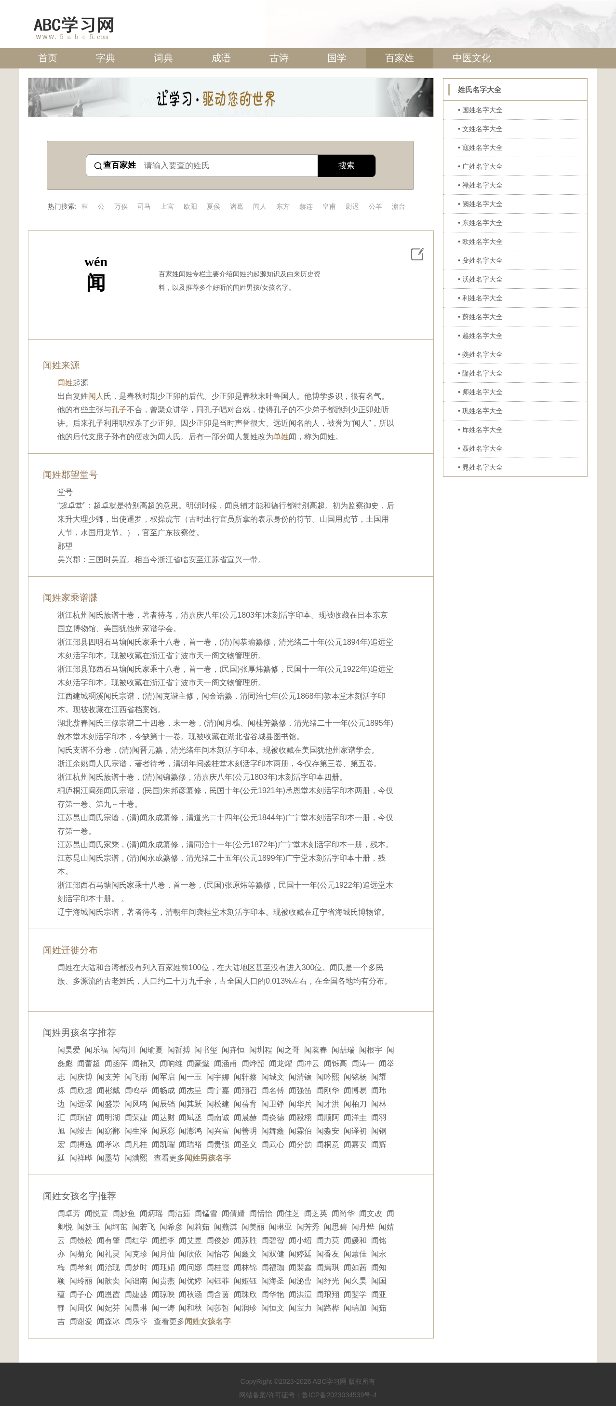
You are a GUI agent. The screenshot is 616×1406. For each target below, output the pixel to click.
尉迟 (352, 206)
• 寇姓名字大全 (480, 147)
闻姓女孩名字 (208, 1321)
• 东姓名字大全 (480, 223)
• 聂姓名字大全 (480, 448)
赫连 (306, 206)
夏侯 (213, 206)
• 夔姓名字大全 (480, 354)
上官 (167, 206)
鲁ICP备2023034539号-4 (339, 1395)
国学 (337, 58)
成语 (221, 58)
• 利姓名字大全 (480, 298)
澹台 (398, 206)
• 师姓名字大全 (480, 392)
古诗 (279, 58)
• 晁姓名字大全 (480, 467)
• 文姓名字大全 (480, 129)
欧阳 (190, 206)
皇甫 (329, 206)
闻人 (260, 206)
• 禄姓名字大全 (480, 185)
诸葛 (236, 206)
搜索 (346, 165)
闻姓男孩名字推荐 (79, 1032)
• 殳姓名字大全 (480, 260)
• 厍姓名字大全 (480, 429)
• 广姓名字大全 (480, 166)
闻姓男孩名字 (208, 1158)
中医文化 (472, 58)
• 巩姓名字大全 (480, 411)
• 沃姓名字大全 (480, 279)
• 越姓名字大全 (480, 335)
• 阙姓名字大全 (480, 204)
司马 (144, 206)
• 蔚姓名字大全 (480, 317)
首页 (47, 58)
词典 (163, 58)
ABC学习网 (329, 1381)
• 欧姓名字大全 (480, 241)
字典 (105, 58)
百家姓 (399, 58)
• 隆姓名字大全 (480, 373)
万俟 (121, 206)
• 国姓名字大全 (480, 110)
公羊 (375, 206)
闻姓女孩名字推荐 (79, 1196)
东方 (283, 206)
